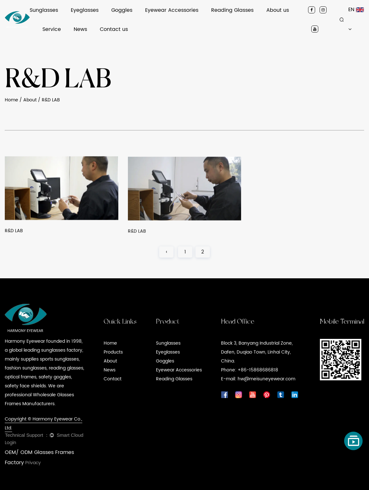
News (80, 29)
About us (277, 10)
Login (10, 442)
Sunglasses (44, 10)
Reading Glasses (232, 10)
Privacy (33, 462)
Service (51, 29)
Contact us (114, 29)
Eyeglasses (85, 10)
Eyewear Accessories (171, 10)
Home (11, 100)
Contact (113, 379)
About (30, 100)
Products (113, 352)
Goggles (121, 10)
